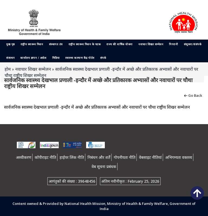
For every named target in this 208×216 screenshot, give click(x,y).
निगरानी (173, 44)
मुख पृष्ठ (10, 44)
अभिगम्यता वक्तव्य (178, 157)
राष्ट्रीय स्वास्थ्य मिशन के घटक (85, 44)
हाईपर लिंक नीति (72, 157)
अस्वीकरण (23, 157)
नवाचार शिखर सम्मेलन (150, 44)
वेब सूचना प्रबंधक (104, 166)
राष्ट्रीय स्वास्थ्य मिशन (32, 44)
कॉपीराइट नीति (45, 157)
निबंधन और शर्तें (98, 157)
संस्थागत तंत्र (56, 44)
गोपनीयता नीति (124, 157)
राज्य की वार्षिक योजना (119, 44)
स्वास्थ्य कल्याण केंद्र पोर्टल (80, 58)
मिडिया (56, 58)
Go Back (192, 95)
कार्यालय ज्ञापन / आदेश (33, 58)
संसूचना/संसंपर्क (193, 44)
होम (8, 69)
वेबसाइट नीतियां (150, 157)
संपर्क (103, 58)
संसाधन (10, 58)
